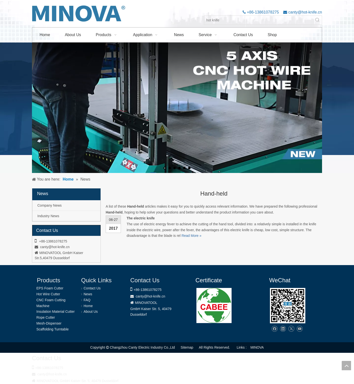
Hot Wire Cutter (48, 294)
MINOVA (257, 347)
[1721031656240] (214, 305)
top (346, 365)
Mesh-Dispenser (48, 323)
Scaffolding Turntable (52, 329)
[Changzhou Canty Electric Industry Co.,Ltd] (287, 305)
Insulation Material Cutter (55, 311)
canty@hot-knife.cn (304, 12)
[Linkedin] (283, 329)
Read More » (191, 236)
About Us (91, 311)
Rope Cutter (45, 317)
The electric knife (141, 218)
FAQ (87, 300)
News (88, 294)
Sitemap (187, 347)
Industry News (48, 216)
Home (88, 306)
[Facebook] (274, 329)
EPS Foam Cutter (49, 288)
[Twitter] (291, 329)
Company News (49, 205)
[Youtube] (299, 329)
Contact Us (92, 288)
